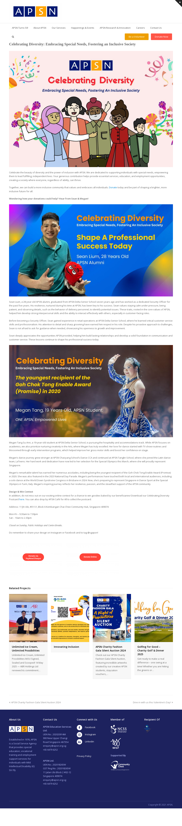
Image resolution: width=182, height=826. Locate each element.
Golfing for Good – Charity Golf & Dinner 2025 (150, 650)
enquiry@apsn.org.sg (54, 745)
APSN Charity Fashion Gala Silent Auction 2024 (35, 702)
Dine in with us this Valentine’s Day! (153, 702)
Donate (113, 187)
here (21, 499)
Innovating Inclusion (66, 646)
